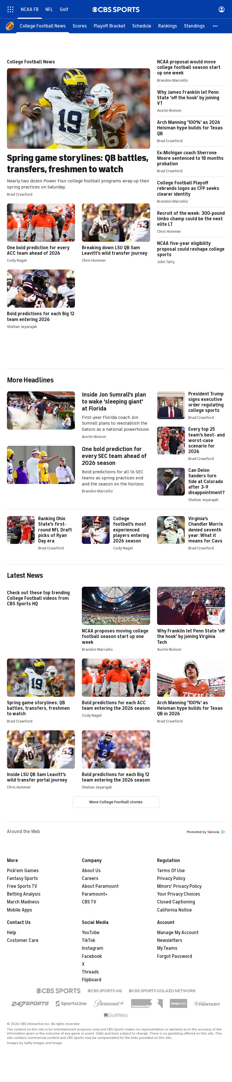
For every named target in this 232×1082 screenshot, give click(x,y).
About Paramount (100, 886)
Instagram (92, 948)
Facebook (92, 956)
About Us (91, 871)
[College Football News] (42, 26)
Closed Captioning (176, 902)
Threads (90, 972)
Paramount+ (95, 894)
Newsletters (169, 940)
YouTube (91, 933)
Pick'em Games (23, 871)
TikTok (88, 940)
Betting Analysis (23, 894)
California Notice (174, 910)
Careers (90, 878)
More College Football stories (116, 801)
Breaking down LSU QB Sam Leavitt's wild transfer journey (116, 233)
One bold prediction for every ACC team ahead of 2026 (41, 233)
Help (11, 933)
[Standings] (194, 26)
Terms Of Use (171, 871)
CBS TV (89, 902)
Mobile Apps (19, 910)
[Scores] (79, 26)
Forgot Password (174, 956)
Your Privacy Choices (178, 894)
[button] (215, 26)
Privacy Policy (171, 878)
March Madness (23, 902)
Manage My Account (177, 933)
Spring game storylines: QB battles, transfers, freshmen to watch (78, 128)
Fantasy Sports (22, 878)
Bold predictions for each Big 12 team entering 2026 (41, 299)
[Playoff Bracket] (109, 26)
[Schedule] (142, 26)
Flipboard (91, 980)
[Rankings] (168, 26)
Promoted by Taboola (206, 832)
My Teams (167, 948)
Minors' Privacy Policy (179, 886)
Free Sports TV (22, 886)
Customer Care (22, 940)
